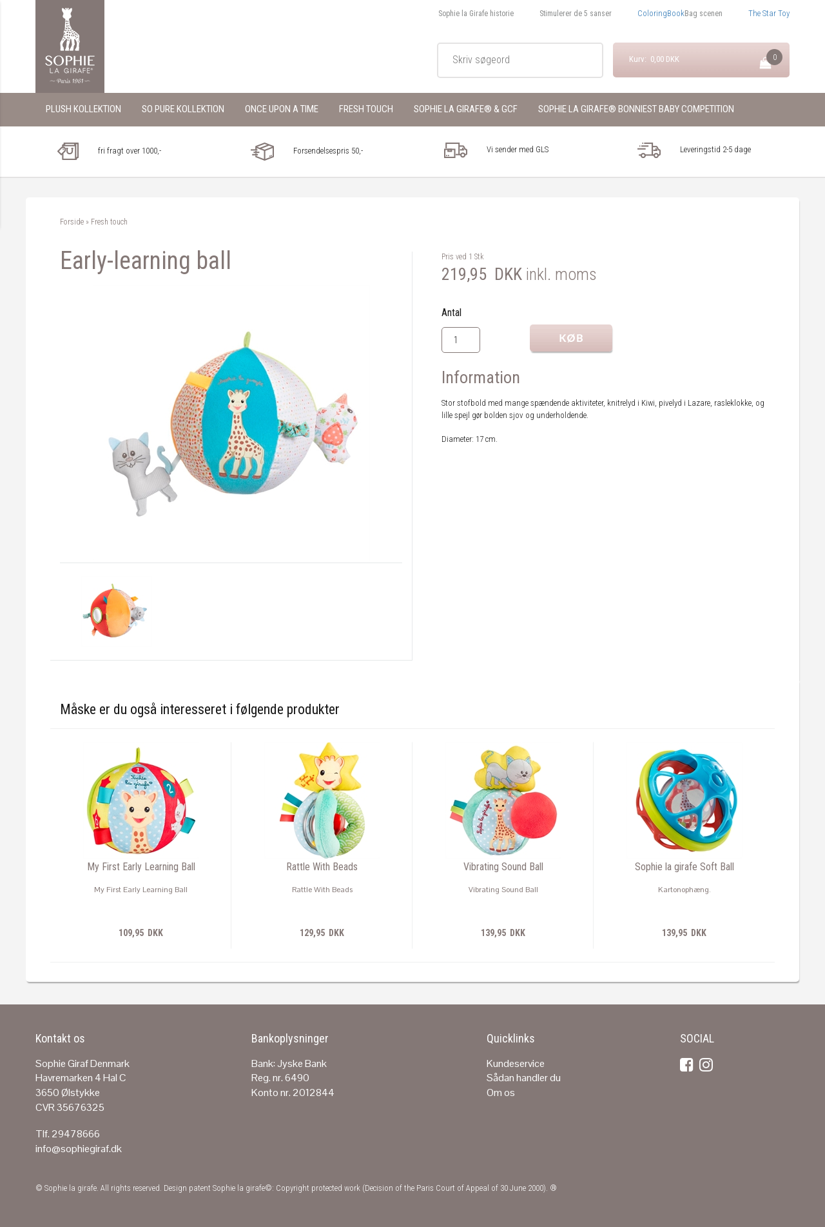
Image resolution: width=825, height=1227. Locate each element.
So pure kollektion (183, 109)
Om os (501, 1092)
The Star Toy (769, 13)
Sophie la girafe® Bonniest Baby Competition (636, 109)
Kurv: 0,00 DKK (654, 59)
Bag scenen (703, 13)
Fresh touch (366, 109)
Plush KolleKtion (83, 109)
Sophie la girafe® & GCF (466, 109)
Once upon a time (281, 109)
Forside (72, 221)
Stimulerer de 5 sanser (575, 13)
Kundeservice (516, 1063)
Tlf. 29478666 (67, 1134)
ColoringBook (660, 13)
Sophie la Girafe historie (476, 13)
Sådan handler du (524, 1077)
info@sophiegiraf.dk (78, 1148)
